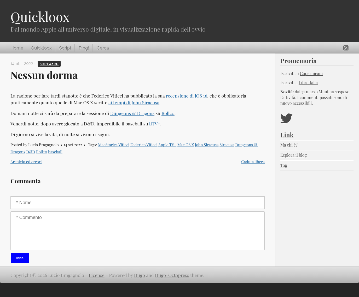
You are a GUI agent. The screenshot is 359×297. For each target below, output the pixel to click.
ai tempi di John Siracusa (133, 102)
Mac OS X (185, 144)
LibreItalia (308, 82)
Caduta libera (253, 161)
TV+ (154, 123)
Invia (20, 258)
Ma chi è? (289, 145)
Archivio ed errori (26, 161)
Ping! (84, 48)
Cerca (103, 48)
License (97, 275)
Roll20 (168, 113)
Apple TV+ (167, 144)
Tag (283, 165)
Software (49, 63)
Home (16, 48)
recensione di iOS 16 (186, 96)
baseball (55, 151)
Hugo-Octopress (172, 275)
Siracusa (226, 144)
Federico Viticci (144, 144)
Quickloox (40, 16)
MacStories (108, 144)
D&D (30, 151)
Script (65, 48)
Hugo (139, 275)
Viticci (123, 144)
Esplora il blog (293, 155)
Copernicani (311, 73)
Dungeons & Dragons (132, 113)
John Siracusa (207, 144)
